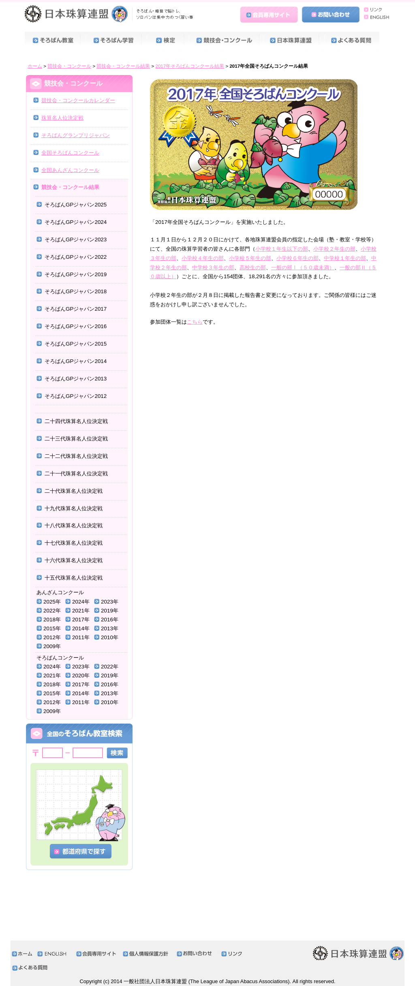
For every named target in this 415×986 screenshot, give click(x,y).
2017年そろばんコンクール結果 (190, 66)
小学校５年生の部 (250, 258)
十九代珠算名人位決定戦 (74, 508)
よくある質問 (355, 41)
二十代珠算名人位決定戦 (74, 491)
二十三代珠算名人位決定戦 (76, 439)
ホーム (35, 66)
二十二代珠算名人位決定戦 (76, 456)
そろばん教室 (55, 41)
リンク (374, 9)
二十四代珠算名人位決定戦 (76, 421)
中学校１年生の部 (345, 258)
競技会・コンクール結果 (123, 66)
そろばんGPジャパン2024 (76, 222)
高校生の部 (253, 267)
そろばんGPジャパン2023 (76, 239)
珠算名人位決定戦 (62, 118)
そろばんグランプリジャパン (75, 135)
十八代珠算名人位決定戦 (74, 525)
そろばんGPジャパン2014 (76, 361)
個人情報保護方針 (148, 954)
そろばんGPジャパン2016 (76, 326)
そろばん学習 (116, 41)
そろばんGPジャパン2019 (76, 274)
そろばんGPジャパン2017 (76, 309)
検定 (167, 41)
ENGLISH (374, 17)
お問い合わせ (331, 13)
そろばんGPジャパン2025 (76, 205)
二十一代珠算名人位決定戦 (76, 473)
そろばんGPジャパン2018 (76, 291)
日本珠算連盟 (110, 14)
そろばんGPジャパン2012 (76, 396)
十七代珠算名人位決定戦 (74, 543)
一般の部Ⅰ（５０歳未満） (302, 267)
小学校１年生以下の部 (281, 249)
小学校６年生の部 (297, 258)
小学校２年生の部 (334, 249)
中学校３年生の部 (213, 267)
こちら (195, 322)
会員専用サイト (270, 13)
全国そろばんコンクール (70, 153)
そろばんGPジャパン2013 (76, 379)
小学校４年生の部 (203, 258)
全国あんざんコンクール (70, 170)
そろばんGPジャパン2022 (76, 257)
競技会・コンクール (225, 41)
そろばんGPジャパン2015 (76, 344)
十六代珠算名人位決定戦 (74, 560)
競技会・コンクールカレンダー (78, 100)
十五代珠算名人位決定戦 (74, 578)
